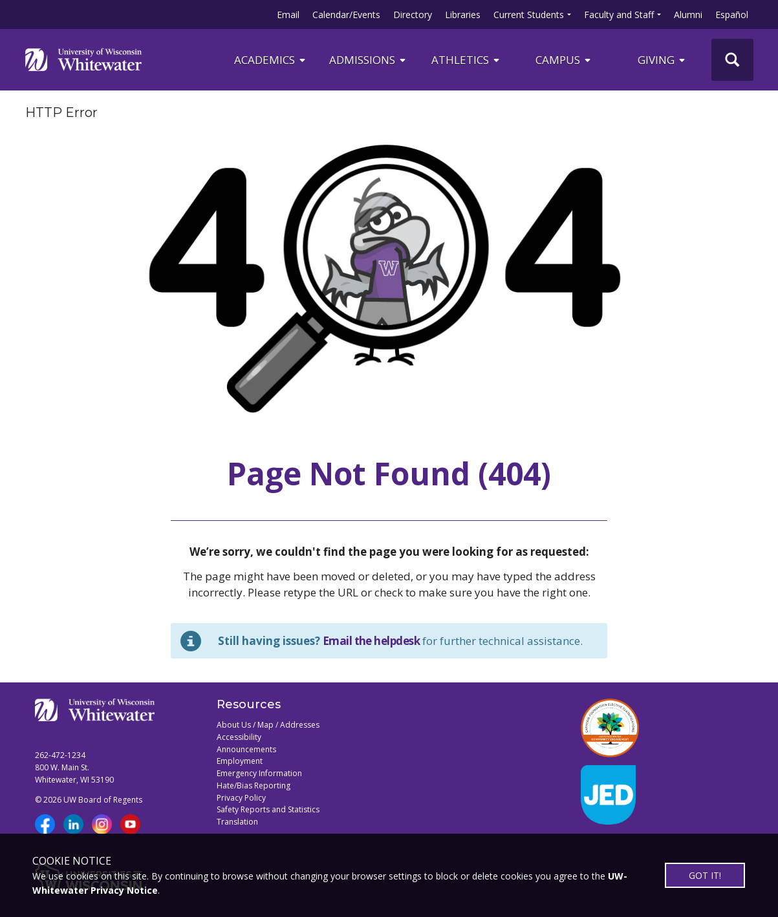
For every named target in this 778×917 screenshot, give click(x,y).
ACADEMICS (270, 59)
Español (731, 14)
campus (563, 59)
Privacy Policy (241, 797)
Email (288, 14)
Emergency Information (259, 773)
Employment (240, 760)
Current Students (528, 14)
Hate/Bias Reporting (253, 785)
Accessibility (239, 737)
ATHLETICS (466, 59)
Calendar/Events (346, 14)
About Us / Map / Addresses (268, 724)
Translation (237, 821)
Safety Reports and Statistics (268, 809)
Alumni (688, 14)
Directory (412, 14)
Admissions (368, 59)
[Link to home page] (83, 59)
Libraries (463, 14)
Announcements (246, 749)
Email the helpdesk (371, 640)
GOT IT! (705, 875)
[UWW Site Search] (732, 60)
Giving (662, 59)
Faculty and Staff (619, 14)
